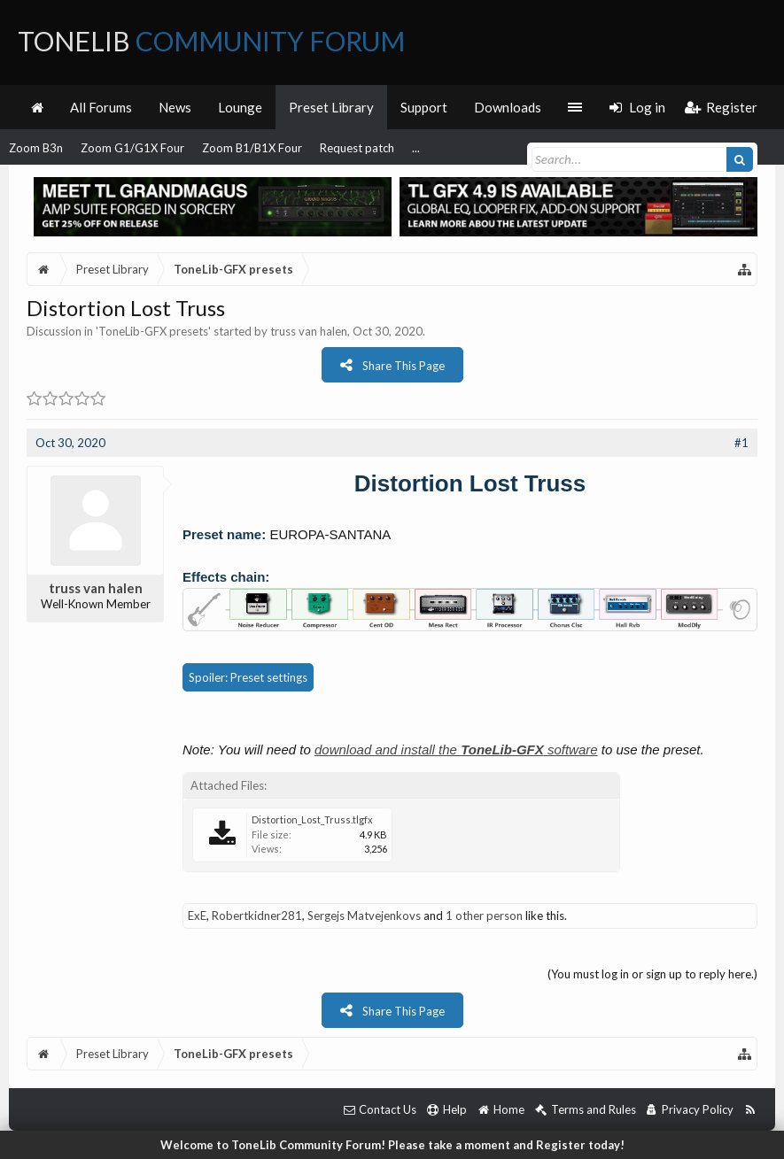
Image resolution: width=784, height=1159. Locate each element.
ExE (197, 915)
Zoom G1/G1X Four (132, 148)
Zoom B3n (36, 148)
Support (423, 107)
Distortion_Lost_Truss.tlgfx (312, 819)
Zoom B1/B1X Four (252, 148)
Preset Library (331, 107)
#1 (741, 443)
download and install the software (456, 749)
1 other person (484, 915)
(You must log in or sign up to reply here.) (652, 974)
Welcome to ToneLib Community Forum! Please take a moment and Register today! (392, 1145)
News (175, 107)
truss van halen (308, 331)
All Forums (101, 107)
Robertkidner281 (257, 915)
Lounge (240, 107)
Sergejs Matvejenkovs (364, 915)
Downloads (507, 107)
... (416, 148)
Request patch (357, 148)
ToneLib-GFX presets (153, 331)
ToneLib (211, 41)
